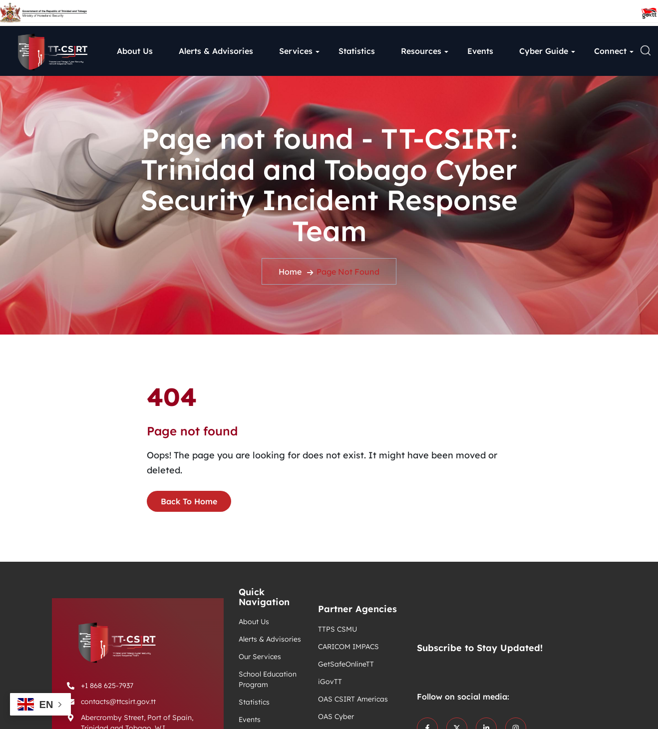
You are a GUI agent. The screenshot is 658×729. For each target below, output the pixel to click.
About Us (135, 51)
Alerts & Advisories (216, 51)
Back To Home (189, 501)
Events (480, 51)
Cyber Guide (543, 51)
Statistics (356, 51)
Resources (421, 51)
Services (296, 51)
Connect (610, 51)
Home (290, 272)
